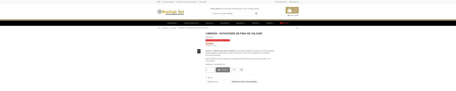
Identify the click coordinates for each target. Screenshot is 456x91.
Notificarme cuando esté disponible (244, 82)
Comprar (223, 70)
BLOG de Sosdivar (169, 2)
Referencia (209, 37)
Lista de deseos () (281, 2)
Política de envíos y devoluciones (187, 2)
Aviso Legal (202, 2)
